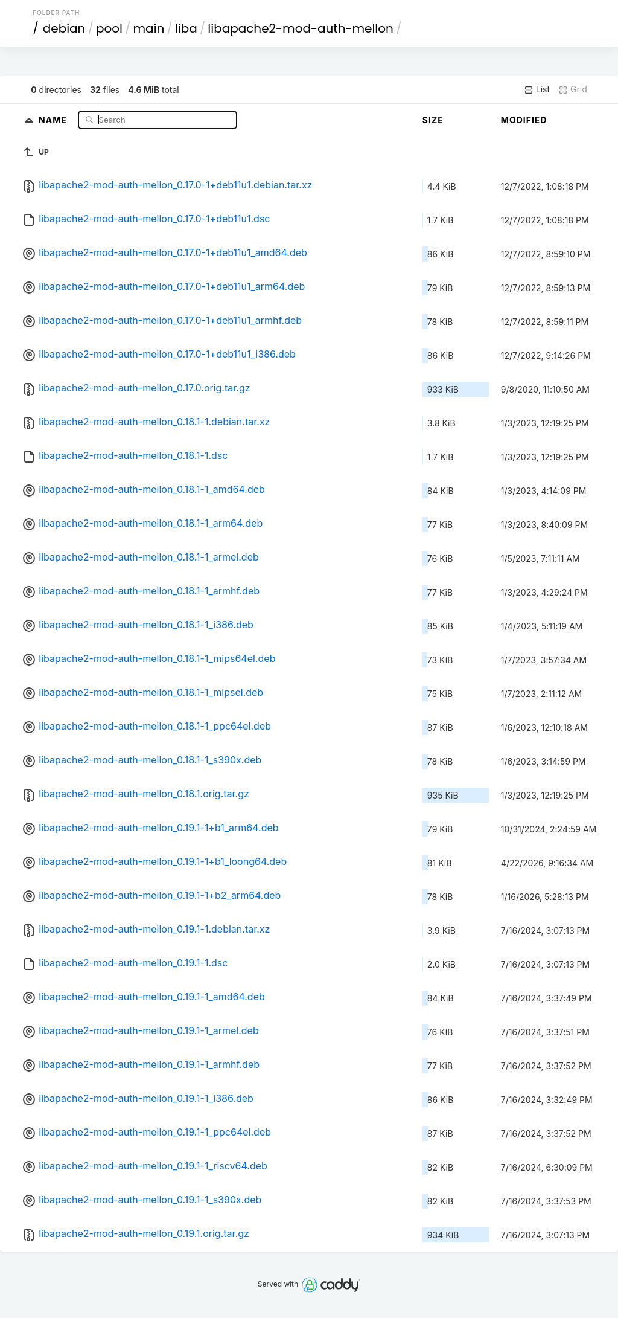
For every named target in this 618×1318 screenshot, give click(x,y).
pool (109, 28)
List (537, 89)
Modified (524, 120)
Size (433, 120)
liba (186, 28)
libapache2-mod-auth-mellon (300, 28)
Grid (572, 89)
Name (54, 119)
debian (64, 28)
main (149, 28)
